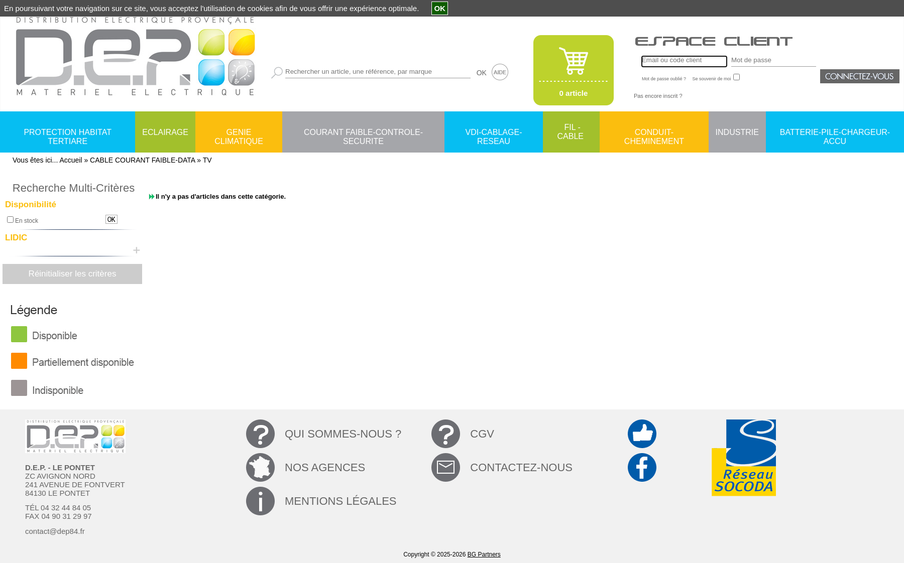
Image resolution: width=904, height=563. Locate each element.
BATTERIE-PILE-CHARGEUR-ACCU (835, 133)
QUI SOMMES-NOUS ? (343, 434)
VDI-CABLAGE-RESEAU (494, 133)
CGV (482, 434)
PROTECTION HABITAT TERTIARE (67, 133)
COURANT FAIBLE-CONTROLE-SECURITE (363, 133)
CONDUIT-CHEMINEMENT (654, 133)
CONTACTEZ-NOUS (521, 467)
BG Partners (484, 554)
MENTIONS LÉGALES (341, 501)
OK (482, 73)
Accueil (70, 160)
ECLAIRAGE (165, 132)
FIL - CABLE (570, 131)
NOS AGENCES (325, 467)
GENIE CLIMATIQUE (238, 133)
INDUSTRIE (737, 132)
